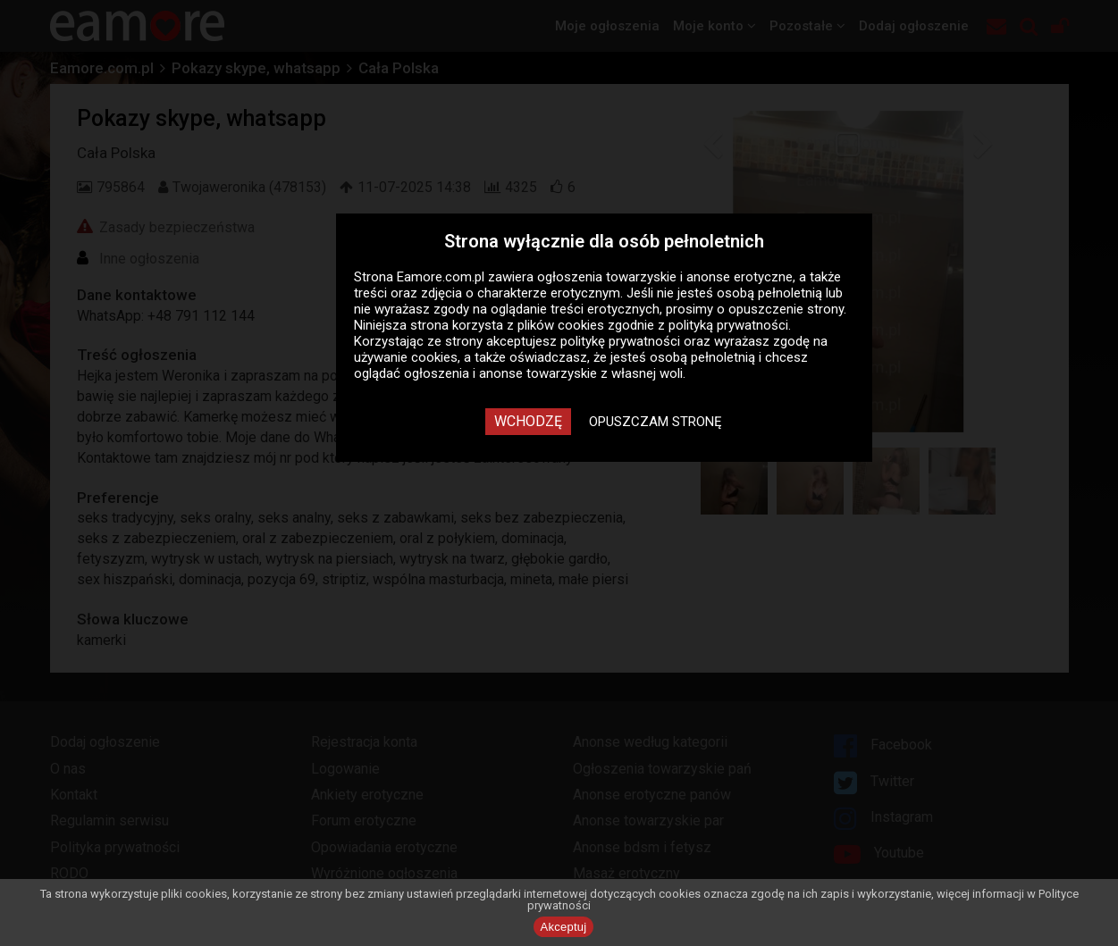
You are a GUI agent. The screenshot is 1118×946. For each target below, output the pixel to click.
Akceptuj (564, 926)
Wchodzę (528, 421)
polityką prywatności (728, 325)
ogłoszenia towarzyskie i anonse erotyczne (665, 277)
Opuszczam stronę (655, 422)
